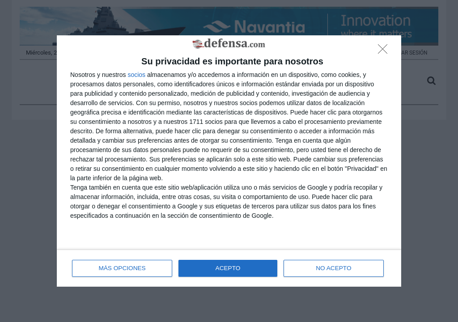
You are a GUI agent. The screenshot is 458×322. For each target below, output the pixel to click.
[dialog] (229, 161)
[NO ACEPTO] (385, 51)
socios (136, 74)
